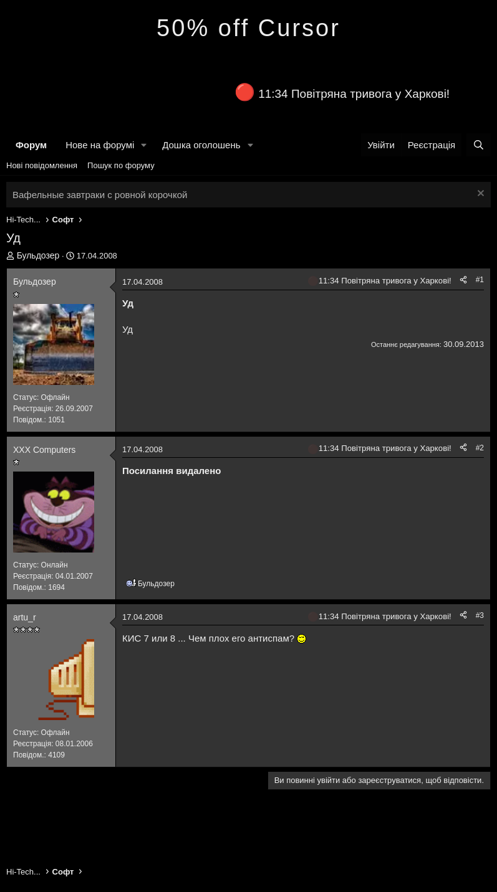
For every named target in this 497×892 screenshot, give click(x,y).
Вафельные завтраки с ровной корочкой (99, 194)
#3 (480, 615)
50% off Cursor (248, 28)
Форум (31, 145)
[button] (144, 144)
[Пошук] (478, 144)
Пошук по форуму (121, 165)
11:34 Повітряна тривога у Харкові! (354, 93)
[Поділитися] (463, 280)
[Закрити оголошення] (479, 194)
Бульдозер (38, 255)
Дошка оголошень (201, 145)
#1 (480, 279)
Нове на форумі (99, 145)
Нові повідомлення (41, 165)
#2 (480, 448)
